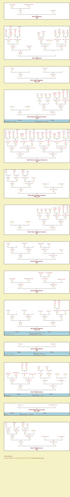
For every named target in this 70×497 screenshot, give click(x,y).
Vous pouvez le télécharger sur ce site (38, 458)
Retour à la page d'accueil (8, 456)
